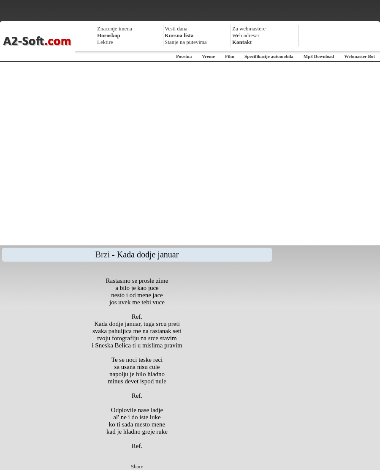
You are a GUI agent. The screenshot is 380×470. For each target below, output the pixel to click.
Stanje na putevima (186, 42)
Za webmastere (249, 28)
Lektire (105, 42)
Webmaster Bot (359, 56)
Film (229, 56)
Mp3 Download (319, 56)
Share (137, 466)
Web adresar (245, 35)
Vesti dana (176, 28)
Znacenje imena (114, 28)
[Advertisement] (89, 153)
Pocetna (184, 56)
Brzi (102, 254)
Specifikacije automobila (268, 56)
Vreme (208, 56)
